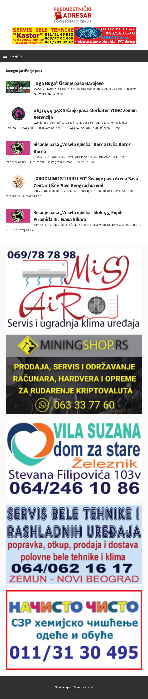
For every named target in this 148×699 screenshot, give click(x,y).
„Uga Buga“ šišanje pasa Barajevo (68, 83)
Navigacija (16, 56)
